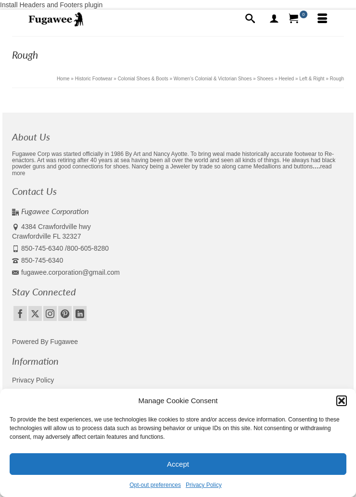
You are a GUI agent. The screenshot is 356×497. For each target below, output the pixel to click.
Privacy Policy (204, 485)
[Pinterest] (65, 313)
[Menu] (322, 19)
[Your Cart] (298, 19)
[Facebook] (20, 313)
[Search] (250, 19)
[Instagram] (50, 313)
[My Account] (274, 19)
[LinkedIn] (80, 313)
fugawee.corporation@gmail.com (66, 272)
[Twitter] (35, 313)
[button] (341, 401)
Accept (178, 464)
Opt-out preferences (155, 485)
